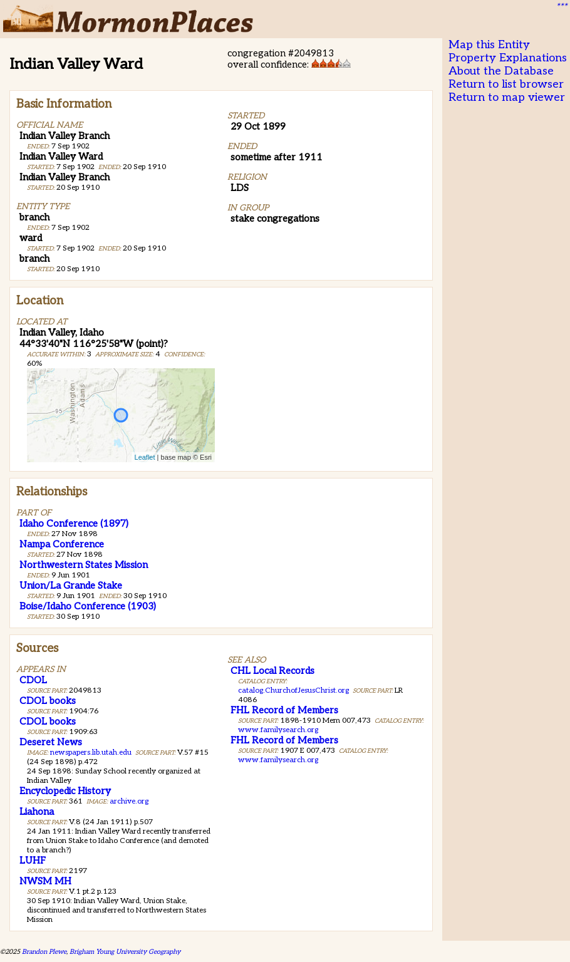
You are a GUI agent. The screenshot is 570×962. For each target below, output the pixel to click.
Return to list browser (506, 84)
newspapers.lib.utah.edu (91, 752)
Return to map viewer (506, 97)
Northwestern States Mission (83, 565)
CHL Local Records (272, 670)
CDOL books (47, 700)
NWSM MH (45, 881)
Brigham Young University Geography (125, 952)
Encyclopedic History (65, 791)
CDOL (33, 680)
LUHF (32, 860)
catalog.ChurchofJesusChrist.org (293, 690)
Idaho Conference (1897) (73, 523)
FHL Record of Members (284, 710)
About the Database (501, 71)
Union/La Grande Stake (70, 585)
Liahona (36, 811)
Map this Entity (489, 44)
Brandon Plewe (44, 952)
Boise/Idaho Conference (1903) (87, 606)
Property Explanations (507, 58)
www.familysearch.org (278, 730)
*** (561, 7)
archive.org (129, 801)
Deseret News (50, 742)
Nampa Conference (61, 544)
